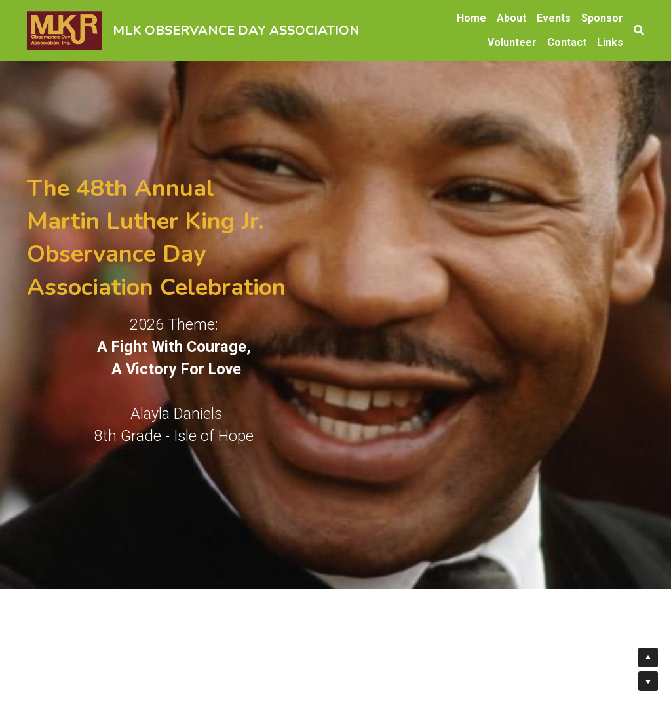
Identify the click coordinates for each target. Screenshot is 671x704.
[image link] (64, 29)
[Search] (639, 30)
